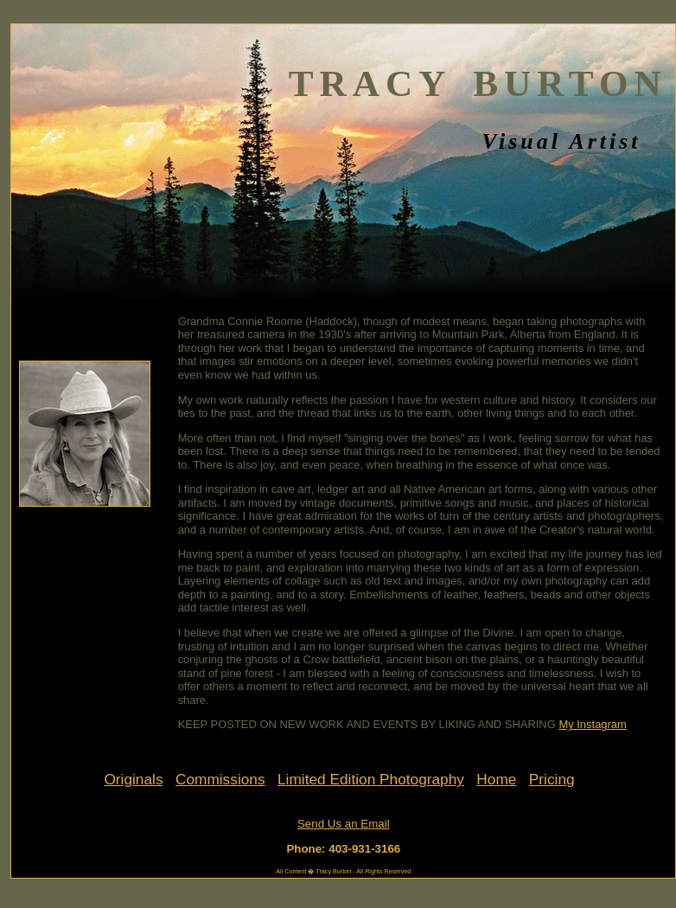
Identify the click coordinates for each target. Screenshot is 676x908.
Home (496, 779)
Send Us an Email (343, 823)
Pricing (552, 779)
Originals (133, 779)
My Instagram (592, 724)
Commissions (220, 779)
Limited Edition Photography (370, 779)
